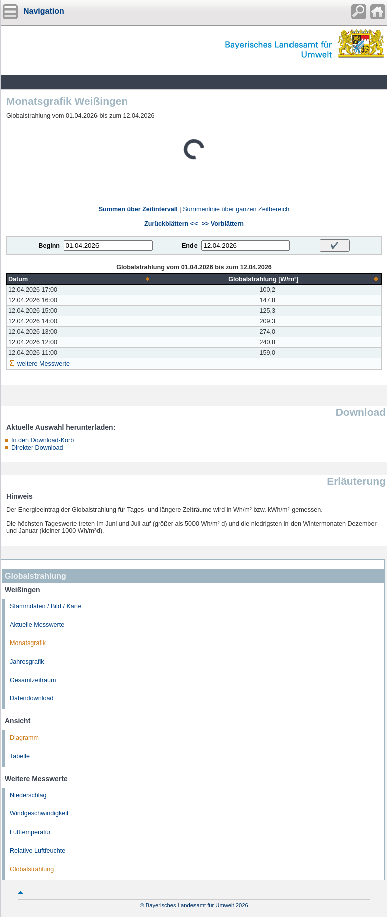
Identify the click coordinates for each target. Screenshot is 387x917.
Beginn (49, 245)
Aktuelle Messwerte (37, 624)
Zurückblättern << (171, 223)
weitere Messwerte (43, 364)
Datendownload (32, 698)
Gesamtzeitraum (33, 680)
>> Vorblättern (222, 223)
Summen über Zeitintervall (138, 209)
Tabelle (20, 756)
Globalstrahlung (32, 869)
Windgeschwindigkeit (39, 813)
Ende (190, 245)
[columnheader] (80, 278)
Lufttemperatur (30, 832)
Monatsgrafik (28, 643)
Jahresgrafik (27, 661)
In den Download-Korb (42, 440)
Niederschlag (28, 795)
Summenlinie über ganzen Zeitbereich (236, 209)
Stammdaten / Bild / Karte (46, 606)
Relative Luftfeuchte (37, 850)
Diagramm (24, 737)
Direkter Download (37, 447)
